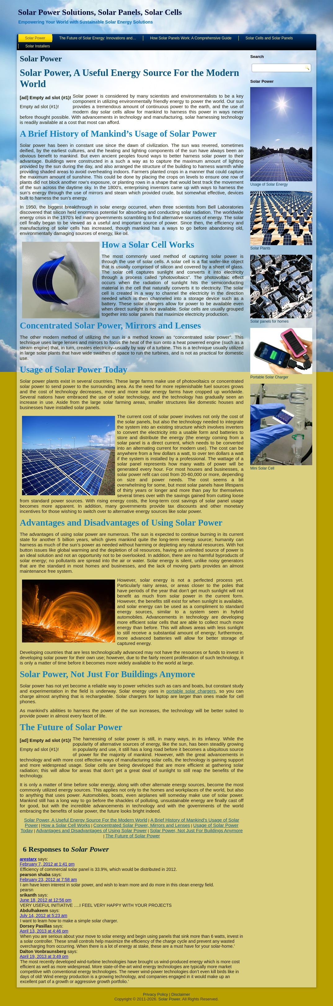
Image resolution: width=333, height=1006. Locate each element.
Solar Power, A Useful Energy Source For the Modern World (85, 820)
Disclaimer (180, 994)
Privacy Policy (155, 994)
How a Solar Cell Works (65, 825)
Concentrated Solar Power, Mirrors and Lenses (141, 825)
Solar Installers (37, 46)
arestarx (28, 859)
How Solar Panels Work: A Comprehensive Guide (191, 38)
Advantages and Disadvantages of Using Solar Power (91, 830)
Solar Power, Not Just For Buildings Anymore (196, 830)
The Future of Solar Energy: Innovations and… (97, 38)
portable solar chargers (190, 691)
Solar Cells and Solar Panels (269, 38)
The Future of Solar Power (132, 835)
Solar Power (35, 38)
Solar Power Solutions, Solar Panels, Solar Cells (100, 12)
